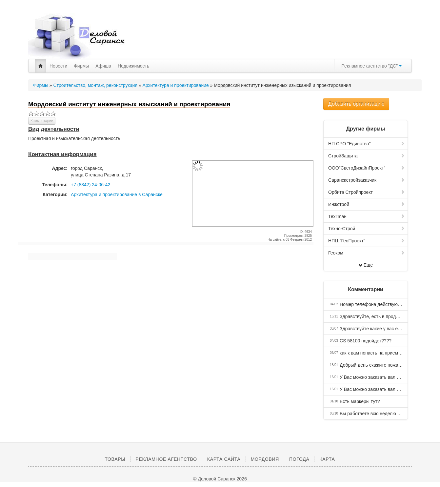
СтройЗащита (366, 155)
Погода (299, 459)
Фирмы (81, 66)
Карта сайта (224, 459)
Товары (115, 459)
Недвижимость (133, 66)
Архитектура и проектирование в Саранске (117, 194)
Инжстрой (366, 204)
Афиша (103, 66)
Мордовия (265, 459)
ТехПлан (366, 216)
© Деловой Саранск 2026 (220, 478)
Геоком (366, 252)
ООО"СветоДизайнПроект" (366, 168)
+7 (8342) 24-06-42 (90, 184)
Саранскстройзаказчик (366, 180)
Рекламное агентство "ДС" (371, 66)
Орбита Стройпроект (366, 192)
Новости (58, 66)
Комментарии (41, 121)
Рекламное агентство (166, 459)
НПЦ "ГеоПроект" (366, 240)
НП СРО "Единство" (366, 143)
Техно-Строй (366, 228)
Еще (365, 265)
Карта (327, 459)
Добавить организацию (356, 104)
